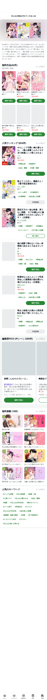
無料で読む (9, 101)
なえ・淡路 (21, 186)
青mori (19, 316)
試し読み (35, 236)
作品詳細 (35, 202)
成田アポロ (21, 285)
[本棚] (42, 696)
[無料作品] (23, 696)
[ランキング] (14, 696)
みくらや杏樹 (21, 220)
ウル (18, 155)
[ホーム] (4, 696)
